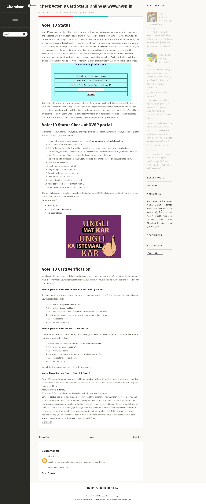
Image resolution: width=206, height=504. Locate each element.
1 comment (90, 13)
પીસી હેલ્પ (167, 216)
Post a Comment (49, 473)
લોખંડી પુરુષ (166, 223)
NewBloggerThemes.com (122, 499)
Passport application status (59, 209)
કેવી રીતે (169, 209)
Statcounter (152, 185)
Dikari (169, 201)
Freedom (150, 205)
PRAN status (52, 205)
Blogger (117, 496)
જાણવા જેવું (76, 13)
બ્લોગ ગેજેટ (165, 220)
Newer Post (44, 437)
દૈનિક (162, 212)
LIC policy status (54, 213)
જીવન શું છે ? (152, 150)
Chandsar (15, 6)
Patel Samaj (152, 208)
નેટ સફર (169, 212)
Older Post (137, 437)
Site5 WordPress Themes (90, 499)
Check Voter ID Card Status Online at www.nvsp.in (87, 6)
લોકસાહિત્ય (153, 222)
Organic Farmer (163, 204)
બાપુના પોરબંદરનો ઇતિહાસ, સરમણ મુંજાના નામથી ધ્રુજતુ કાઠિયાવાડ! (159, 20)
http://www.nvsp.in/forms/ (53, 389)
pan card (72, 418)
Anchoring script (156, 201)
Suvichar (161, 208)
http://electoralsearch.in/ (70, 304)
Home (15, 20)
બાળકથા (150, 219)
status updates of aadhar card (55, 418)
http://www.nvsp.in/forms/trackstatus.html (104, 141)
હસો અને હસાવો (153, 227)
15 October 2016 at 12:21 (58, 467)
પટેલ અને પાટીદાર (154, 216)
